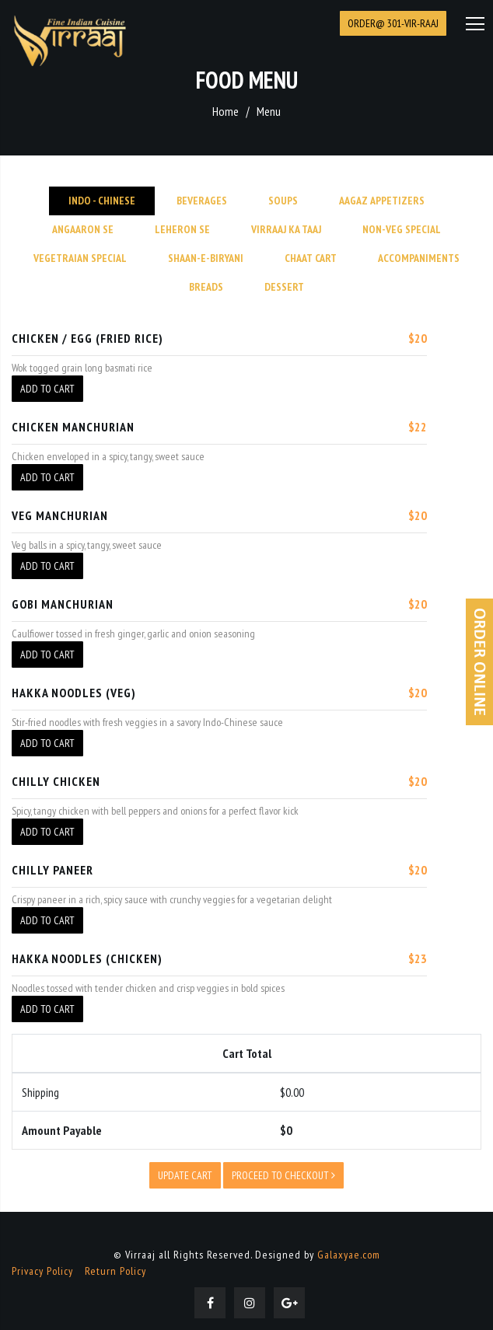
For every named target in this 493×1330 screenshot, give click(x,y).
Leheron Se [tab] (182, 229)
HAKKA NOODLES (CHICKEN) (87, 958)
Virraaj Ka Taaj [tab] (286, 229)
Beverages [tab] (202, 201)
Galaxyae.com (348, 1255)
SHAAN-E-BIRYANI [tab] (205, 258)
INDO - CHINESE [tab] (101, 201)
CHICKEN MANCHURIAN (73, 427)
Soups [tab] (283, 201)
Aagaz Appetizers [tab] (382, 201)
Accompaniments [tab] (419, 258)
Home (225, 111)
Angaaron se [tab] (83, 229)
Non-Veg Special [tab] (401, 229)
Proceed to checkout (283, 1175)
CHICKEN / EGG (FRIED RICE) (87, 338)
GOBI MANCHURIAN (63, 604)
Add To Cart (47, 389)
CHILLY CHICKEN (56, 781)
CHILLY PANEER (52, 870)
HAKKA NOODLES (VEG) (74, 692)
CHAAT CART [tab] (311, 258)
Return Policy (115, 1271)
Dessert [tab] (284, 287)
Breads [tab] (206, 287)
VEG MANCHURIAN (60, 515)
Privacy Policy (42, 1271)
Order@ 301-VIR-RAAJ (393, 23)
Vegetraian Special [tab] (80, 258)
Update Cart (185, 1175)
